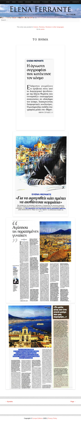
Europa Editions (37, 418)
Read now (36, 2)
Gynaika (9, 401)
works (42, 29)
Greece (35, 27)
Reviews (28, 2)
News (14, 2)
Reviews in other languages (60, 2)
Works (20, 2)
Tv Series (45, 2)
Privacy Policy (52, 418)
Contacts (75, 2)
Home (8, 2)
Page (73, 401)
